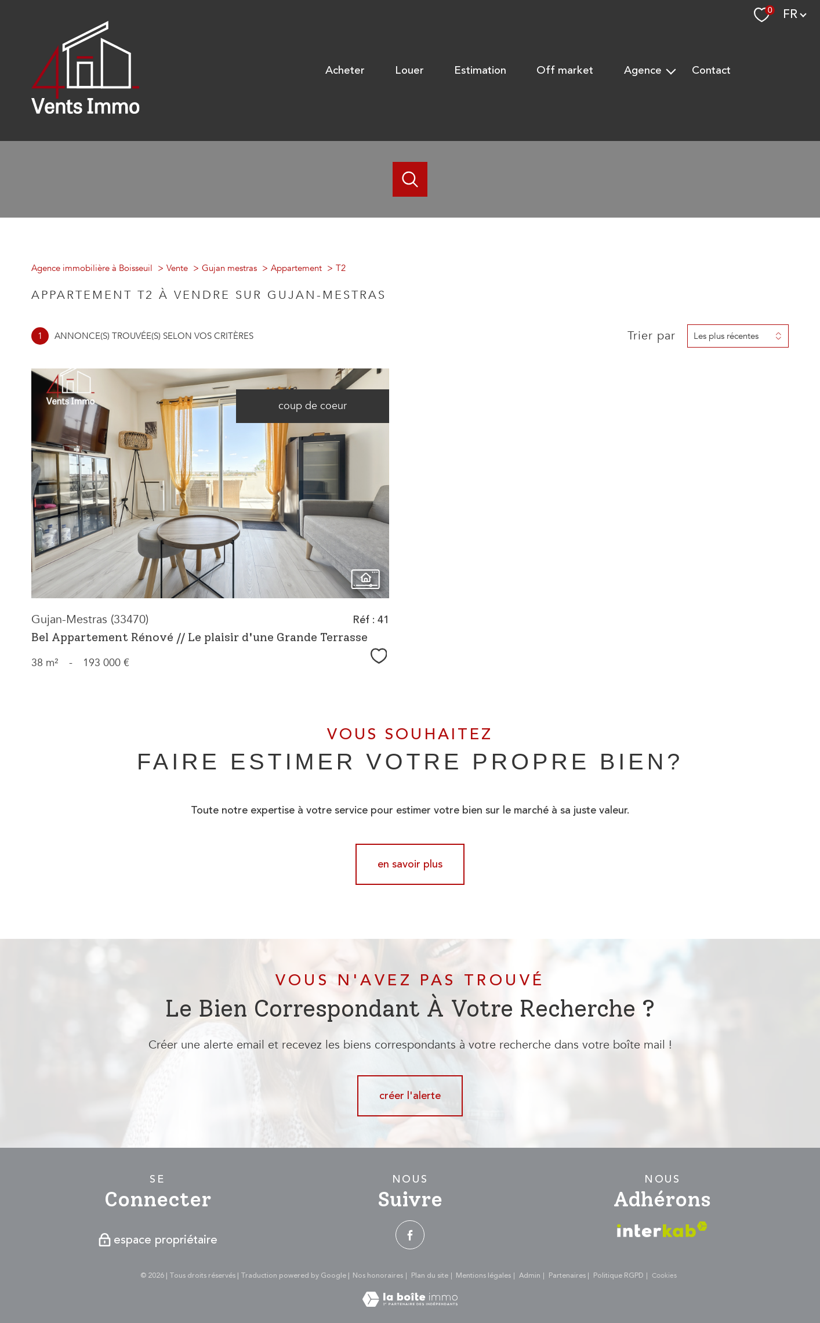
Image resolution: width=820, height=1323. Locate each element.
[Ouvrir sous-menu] (671, 70)
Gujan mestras (229, 268)
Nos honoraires (378, 1275)
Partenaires (567, 1275)
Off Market (564, 70)
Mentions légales (483, 1275)
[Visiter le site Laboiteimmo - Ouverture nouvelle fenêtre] (410, 1303)
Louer (409, 70)
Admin (529, 1275)
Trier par (651, 336)
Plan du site (429, 1275)
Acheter (345, 70)
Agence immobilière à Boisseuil (92, 268)
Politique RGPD (618, 1275)
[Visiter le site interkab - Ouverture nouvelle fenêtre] (662, 1229)
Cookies (664, 1276)
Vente (177, 268)
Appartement (296, 268)
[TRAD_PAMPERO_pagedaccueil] (85, 111)
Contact (711, 70)
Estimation (480, 70)
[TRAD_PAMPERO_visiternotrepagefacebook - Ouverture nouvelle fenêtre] (410, 1234)
